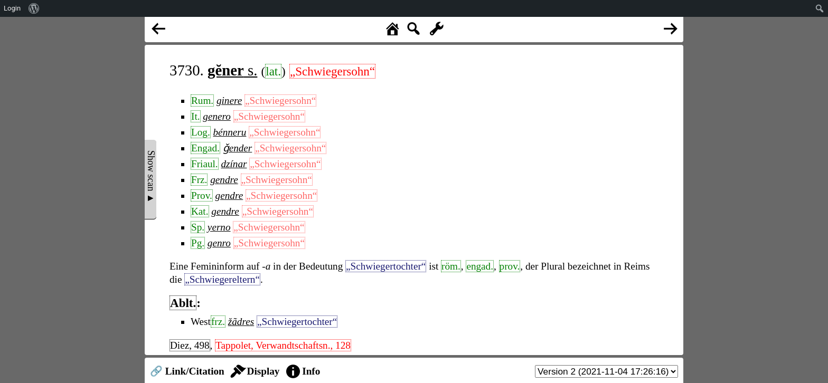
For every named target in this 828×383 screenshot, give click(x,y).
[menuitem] (34, 8)
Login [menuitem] (12, 8)
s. (232, 70)
